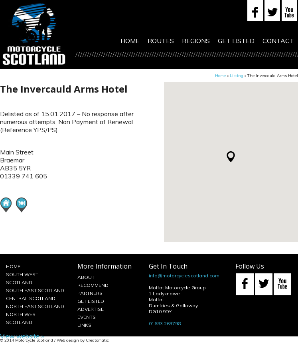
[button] (230, 156)
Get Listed (236, 41)
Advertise (90, 309)
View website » (22, 336)
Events (86, 317)
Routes (161, 41)
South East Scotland (35, 290)
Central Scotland (30, 298)
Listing (236, 75)
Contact (278, 41)
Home (130, 41)
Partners (90, 293)
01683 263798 (165, 323)
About (86, 277)
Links (84, 325)
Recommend (93, 285)
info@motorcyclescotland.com (184, 276)
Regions (196, 41)
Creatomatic (97, 340)
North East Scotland (35, 306)
